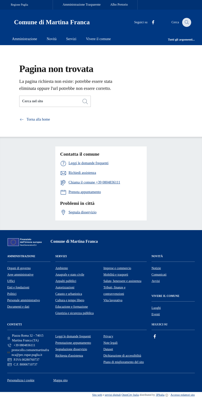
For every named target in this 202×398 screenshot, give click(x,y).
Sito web (97, 394)
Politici (11, 293)
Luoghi (156, 308)
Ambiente (61, 268)
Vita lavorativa (112, 300)
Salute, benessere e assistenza (122, 281)
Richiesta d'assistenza (69, 355)
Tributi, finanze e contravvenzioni (114, 290)
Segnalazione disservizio (71, 349)
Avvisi (156, 281)
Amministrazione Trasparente (82, 4)
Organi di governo (19, 268)
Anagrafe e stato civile (69, 274)
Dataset (108, 349)
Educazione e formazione (71, 306)
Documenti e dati (18, 306)
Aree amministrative (20, 274)
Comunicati (159, 274)
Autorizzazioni (64, 287)
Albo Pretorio (119, 4)
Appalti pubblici (65, 281)
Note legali (110, 342)
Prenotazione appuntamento (73, 342)
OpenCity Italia (130, 394)
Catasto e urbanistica (68, 293)
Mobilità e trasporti (115, 274)
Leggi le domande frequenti (73, 336)
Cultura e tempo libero (69, 300)
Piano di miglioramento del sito (123, 362)
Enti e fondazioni (18, 287)
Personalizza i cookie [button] (20, 380)
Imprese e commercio (117, 268)
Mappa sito (60, 380)
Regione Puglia (19, 4)
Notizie (156, 268)
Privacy (108, 336)
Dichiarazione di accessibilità (122, 355)
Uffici (11, 281)
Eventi (156, 314)
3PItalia (160, 394)
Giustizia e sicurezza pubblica (74, 313)
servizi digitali (113, 394)
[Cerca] (85, 101)
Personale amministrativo (23, 300)
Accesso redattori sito (183, 394)
